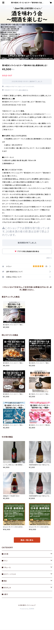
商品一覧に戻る (27, 540)
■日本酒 (5, 554)
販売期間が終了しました (27, 243)
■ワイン (5, 561)
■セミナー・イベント (9, 574)
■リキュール (6, 567)
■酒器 (4, 581)
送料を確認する (23, 90)
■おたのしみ (6, 588)
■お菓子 (5, 594)
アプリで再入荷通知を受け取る (27, 251)
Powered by (27, 609)
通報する (49, 258)
